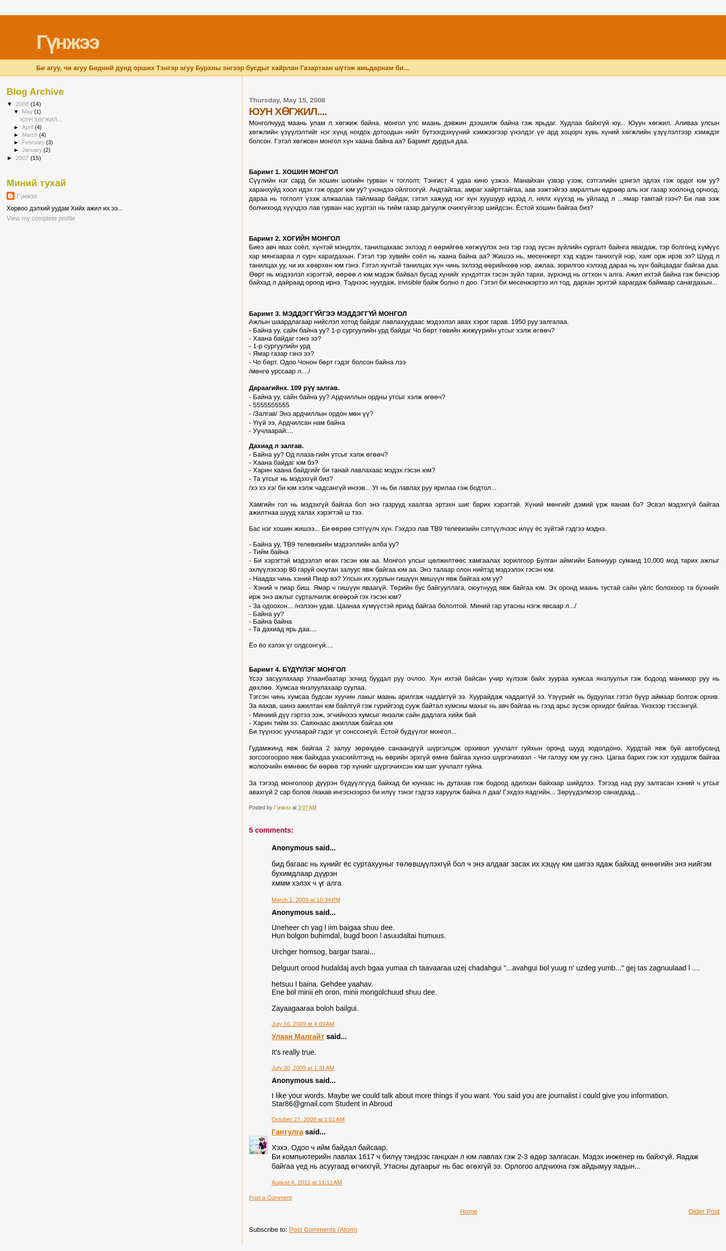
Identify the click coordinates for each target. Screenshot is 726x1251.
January (33, 150)
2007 (23, 157)
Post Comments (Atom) (323, 1229)
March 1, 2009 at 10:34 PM (306, 900)
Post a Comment (270, 1197)
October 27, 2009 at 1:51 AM (308, 1119)
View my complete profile (41, 218)
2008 (23, 103)
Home (468, 1211)
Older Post (704, 1211)
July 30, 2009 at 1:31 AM (303, 1068)
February (34, 142)
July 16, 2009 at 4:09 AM (303, 1024)
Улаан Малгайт (298, 1036)
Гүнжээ (67, 42)
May (28, 111)
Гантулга (288, 1132)
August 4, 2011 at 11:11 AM (307, 1182)
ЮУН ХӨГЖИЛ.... (41, 120)
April (28, 127)
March (30, 135)
